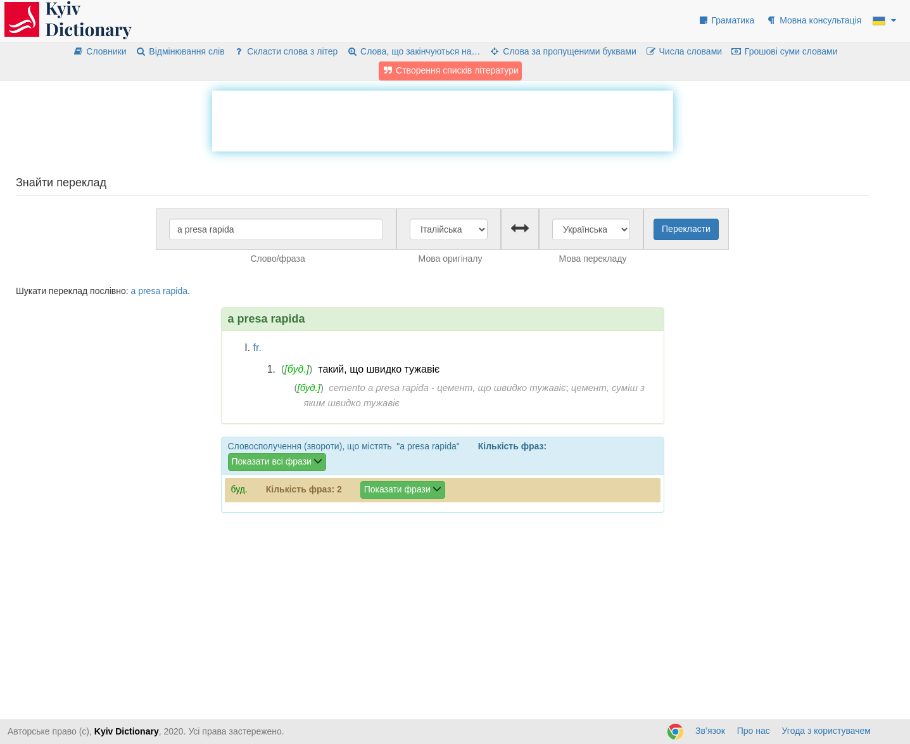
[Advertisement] (442, 119)
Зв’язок (710, 731)
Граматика (726, 20)
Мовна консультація (813, 20)
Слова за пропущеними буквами (562, 51)
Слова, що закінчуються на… (413, 51)
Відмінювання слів (179, 51)
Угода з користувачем (826, 731)
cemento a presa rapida (379, 387)
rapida (175, 291)
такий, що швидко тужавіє (378, 369)
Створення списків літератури (450, 70)
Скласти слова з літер (286, 51)
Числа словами (684, 51)
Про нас (753, 731)
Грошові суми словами (784, 51)
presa (149, 291)
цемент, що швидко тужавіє (501, 387)
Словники (100, 51)
